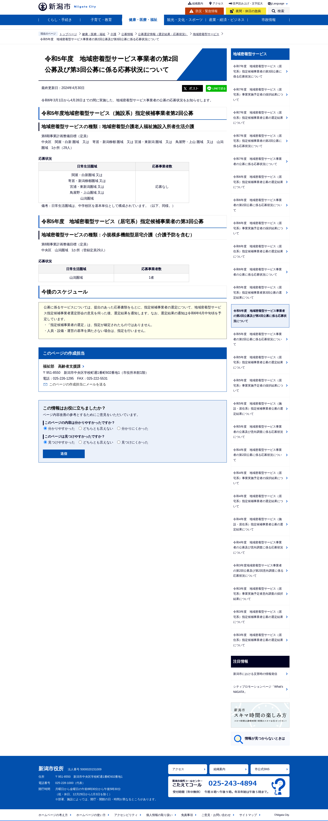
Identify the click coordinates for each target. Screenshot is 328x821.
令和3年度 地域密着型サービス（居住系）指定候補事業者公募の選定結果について (258, 640)
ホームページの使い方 (91, 815)
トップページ (68, 34)
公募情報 (127, 34)
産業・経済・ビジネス (227, 20)
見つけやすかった (61, 442)
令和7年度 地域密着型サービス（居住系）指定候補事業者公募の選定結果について (258, 117)
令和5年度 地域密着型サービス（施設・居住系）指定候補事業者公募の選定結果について (258, 408)
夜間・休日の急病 (248, 11)
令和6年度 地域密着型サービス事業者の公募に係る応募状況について (257, 272)
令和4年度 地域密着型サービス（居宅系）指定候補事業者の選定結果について (258, 501)
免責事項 (187, 815)
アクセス (218, 3)
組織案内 (197, 3)
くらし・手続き (59, 20)
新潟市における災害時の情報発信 (255, 673)
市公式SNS (262, 769)
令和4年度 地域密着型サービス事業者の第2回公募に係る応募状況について (257, 455)
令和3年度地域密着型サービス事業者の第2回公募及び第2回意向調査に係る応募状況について (258, 570)
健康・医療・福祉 (143, 20)
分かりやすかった (61, 428)
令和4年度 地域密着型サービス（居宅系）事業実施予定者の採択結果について (258, 478)
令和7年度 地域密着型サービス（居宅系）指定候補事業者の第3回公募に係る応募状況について (257, 71)
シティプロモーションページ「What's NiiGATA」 (258, 689)
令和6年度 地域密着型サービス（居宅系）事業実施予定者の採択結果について (258, 228)
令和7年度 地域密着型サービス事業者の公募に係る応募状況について (257, 161)
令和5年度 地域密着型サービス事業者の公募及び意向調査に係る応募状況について (258, 431)
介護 (113, 34)
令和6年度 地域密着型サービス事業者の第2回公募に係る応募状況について (257, 205)
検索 (281, 11)
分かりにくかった (135, 428)
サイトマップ (248, 815)
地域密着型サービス (206, 34)
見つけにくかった (135, 442)
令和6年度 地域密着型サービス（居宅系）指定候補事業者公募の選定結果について (258, 182)
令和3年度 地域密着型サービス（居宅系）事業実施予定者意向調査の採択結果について (258, 594)
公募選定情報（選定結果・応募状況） (163, 34)
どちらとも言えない (98, 428)
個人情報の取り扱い (159, 815)
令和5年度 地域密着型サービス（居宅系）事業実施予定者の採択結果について (258, 385)
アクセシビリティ (126, 815)
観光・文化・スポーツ (185, 20)
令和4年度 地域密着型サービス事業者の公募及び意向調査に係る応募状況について (258, 547)
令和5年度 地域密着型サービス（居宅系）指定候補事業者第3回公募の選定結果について (257, 292)
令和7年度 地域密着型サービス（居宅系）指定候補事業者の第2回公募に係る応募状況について (257, 141)
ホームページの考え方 (53, 815)
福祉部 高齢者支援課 (62, 366)
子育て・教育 (101, 20)
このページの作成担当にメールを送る (77, 384)
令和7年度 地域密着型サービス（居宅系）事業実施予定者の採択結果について (258, 94)
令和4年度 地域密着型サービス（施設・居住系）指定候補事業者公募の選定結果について (258, 524)
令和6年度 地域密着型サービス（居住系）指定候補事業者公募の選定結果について (258, 251)
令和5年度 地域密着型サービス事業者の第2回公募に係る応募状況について (257, 339)
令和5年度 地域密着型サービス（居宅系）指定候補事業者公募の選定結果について (258, 362)
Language (278, 3)
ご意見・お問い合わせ (216, 815)
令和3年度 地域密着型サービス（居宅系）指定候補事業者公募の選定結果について (258, 617)
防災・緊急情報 (207, 11)
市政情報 (268, 20)
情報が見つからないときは (265, 738)
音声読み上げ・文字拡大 (248, 3)
